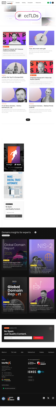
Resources (38, 2)
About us (4, 352)
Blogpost (31, 46)
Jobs (22, 352)
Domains (18, 2)
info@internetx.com (9, 375)
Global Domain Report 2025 (12, 263)
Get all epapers (5, 235)
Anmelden (14, 216)
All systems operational (9, 388)
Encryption (30, 2)
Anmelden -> (38, 338)
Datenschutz (31, 352)
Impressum (51, 352)
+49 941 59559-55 (8, 374)
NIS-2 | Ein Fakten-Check (38, 268)
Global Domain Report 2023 (12, 304)
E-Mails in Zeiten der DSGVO (39, 306)
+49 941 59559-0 (7, 372)
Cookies (41, 352)
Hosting (23, 2)
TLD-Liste (13, 352)
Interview (4, 103)
